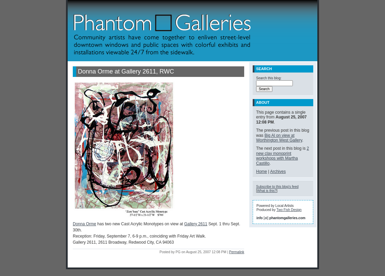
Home (261, 171)
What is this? (267, 191)
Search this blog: (269, 78)
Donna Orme (84, 224)
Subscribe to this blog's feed (277, 187)
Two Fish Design (289, 210)
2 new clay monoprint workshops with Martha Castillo (282, 155)
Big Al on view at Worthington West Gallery (279, 138)
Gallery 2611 (195, 224)
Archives (278, 171)
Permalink (236, 252)
